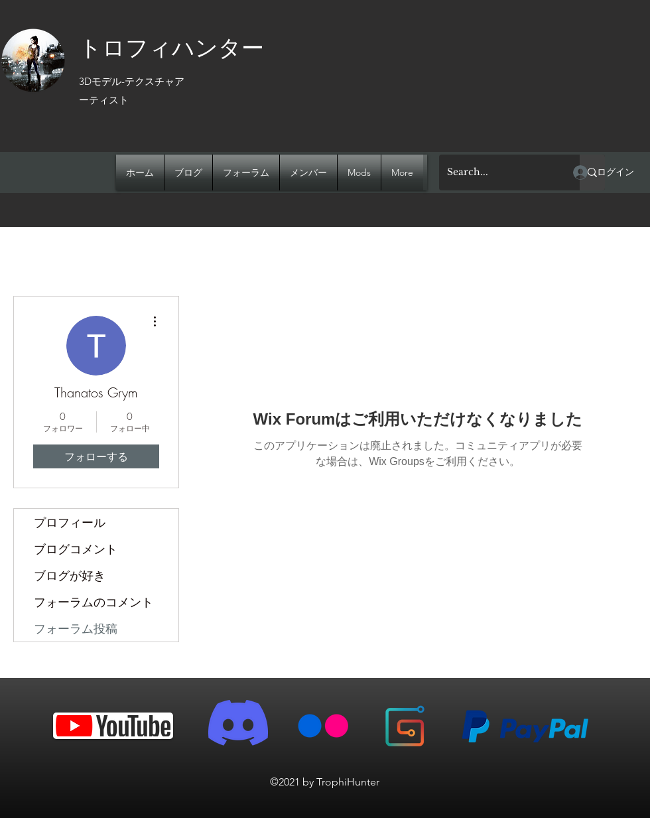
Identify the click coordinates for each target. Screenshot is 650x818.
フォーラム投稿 (75, 628)
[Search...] (499, 172)
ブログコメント (75, 549)
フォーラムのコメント (93, 602)
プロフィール (69, 522)
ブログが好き (69, 575)
